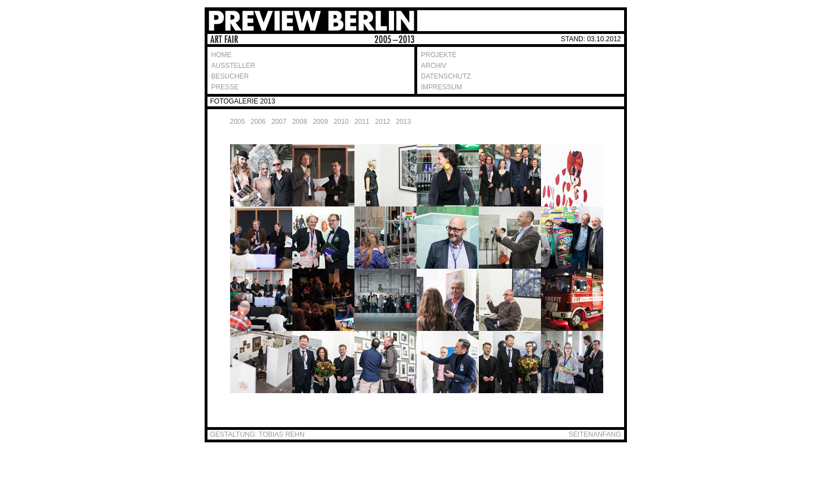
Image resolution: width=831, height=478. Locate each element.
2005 (237, 122)
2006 (258, 122)
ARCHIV (434, 66)
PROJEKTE (439, 55)
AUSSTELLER (233, 66)
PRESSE (225, 87)
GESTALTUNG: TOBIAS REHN (257, 434)
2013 (403, 122)
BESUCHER (230, 76)
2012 (383, 122)
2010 (341, 122)
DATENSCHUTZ (446, 76)
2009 (320, 122)
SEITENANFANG (595, 434)
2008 (300, 122)
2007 (279, 122)
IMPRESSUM (441, 87)
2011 (362, 122)
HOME (221, 55)
